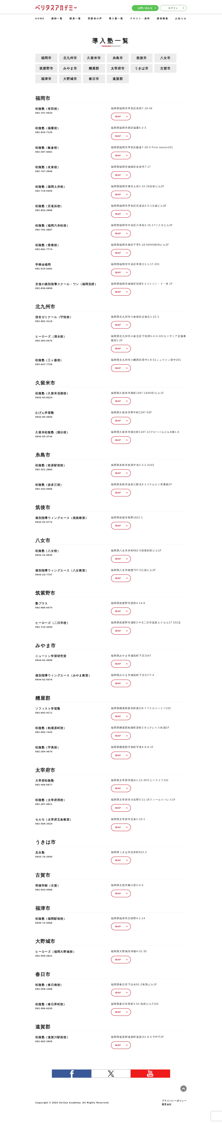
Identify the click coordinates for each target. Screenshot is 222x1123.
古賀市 (165, 68)
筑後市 (141, 58)
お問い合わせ (147, 8)
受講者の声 (95, 18)
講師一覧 (57, 18)
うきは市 (141, 68)
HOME (40, 18)
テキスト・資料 (140, 18)
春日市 (94, 79)
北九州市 (70, 58)
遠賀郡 (118, 79)
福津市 (46, 79)
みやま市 (70, 68)
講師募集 (162, 18)
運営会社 (167, 1104)
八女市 (165, 58)
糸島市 (118, 58)
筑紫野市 (46, 68)
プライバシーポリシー (174, 1100)
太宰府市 (118, 68)
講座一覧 (75, 18)
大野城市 (70, 79)
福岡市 (46, 58)
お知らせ (181, 18)
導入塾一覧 (116, 18)
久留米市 (94, 58)
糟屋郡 (94, 68)
